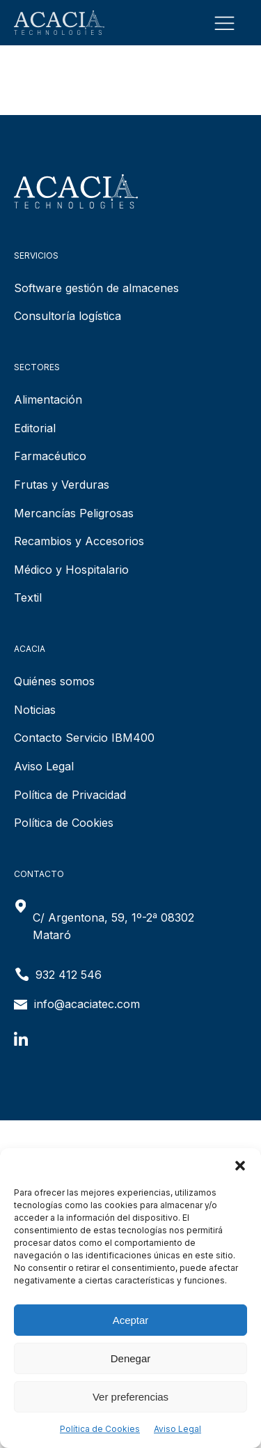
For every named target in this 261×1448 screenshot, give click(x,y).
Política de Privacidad (70, 795)
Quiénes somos (54, 681)
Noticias (35, 710)
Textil (28, 597)
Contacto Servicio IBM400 (84, 738)
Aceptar (131, 1320)
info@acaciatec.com (87, 1004)
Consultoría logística (67, 316)
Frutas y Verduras (61, 484)
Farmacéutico (50, 456)
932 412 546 (68, 975)
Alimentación (48, 399)
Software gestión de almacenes (96, 288)
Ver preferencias (130, 1397)
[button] (240, 1166)
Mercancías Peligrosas (74, 513)
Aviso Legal (177, 1429)
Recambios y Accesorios (79, 541)
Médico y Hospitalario (71, 570)
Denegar (131, 1358)
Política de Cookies (100, 1429)
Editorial (35, 428)
